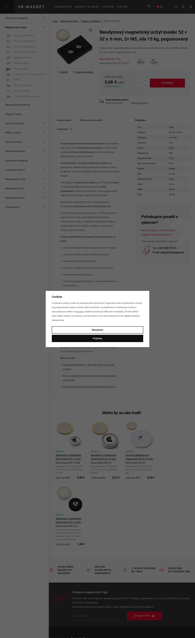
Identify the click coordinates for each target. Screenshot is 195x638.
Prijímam (97, 338)
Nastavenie (97, 330)
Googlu (79, 311)
